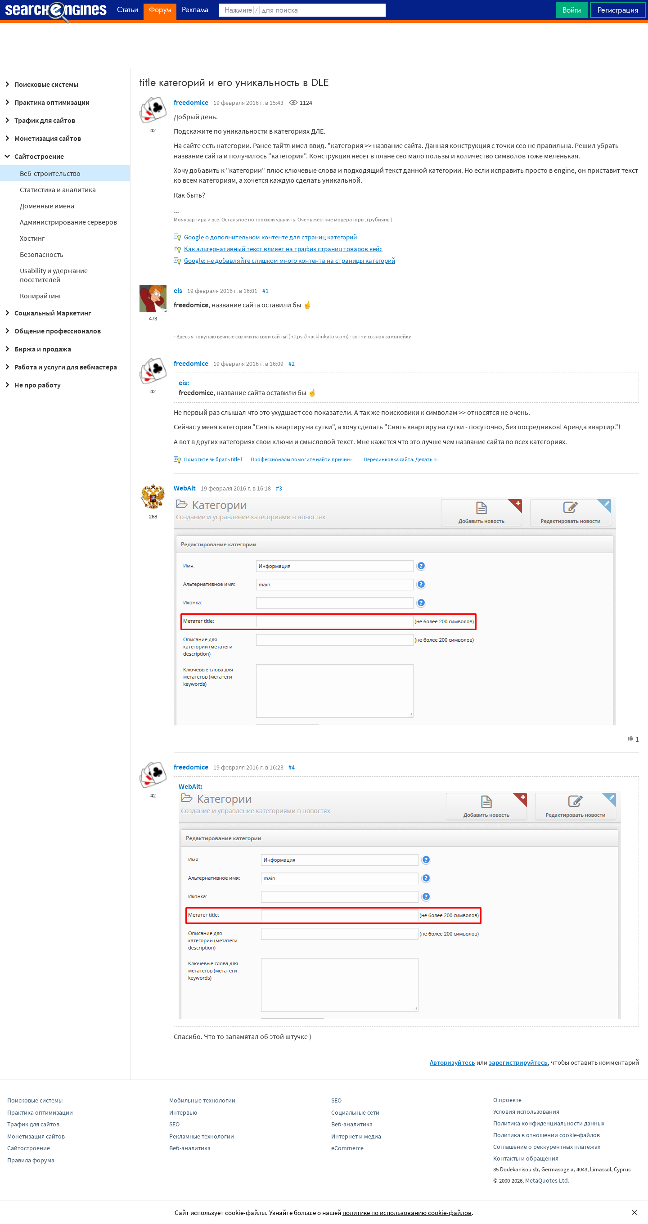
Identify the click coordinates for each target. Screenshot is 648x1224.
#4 (291, 767)
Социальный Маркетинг (46, 312)
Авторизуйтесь (452, 1062)
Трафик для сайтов (38, 120)
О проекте (507, 1100)
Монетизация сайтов (41, 138)
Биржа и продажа (36, 348)
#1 (265, 291)
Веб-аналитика (190, 1148)
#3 (279, 488)
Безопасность (41, 254)
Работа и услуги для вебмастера (59, 366)
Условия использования (526, 1111)
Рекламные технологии (201, 1136)
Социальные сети (355, 1112)
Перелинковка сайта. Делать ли (401, 459)
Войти (571, 9)
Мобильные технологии (202, 1100)
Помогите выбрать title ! (213, 459)
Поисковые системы (40, 84)
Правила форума (30, 1160)
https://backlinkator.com (318, 336)
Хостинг (32, 238)
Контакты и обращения (525, 1158)
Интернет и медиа (356, 1136)
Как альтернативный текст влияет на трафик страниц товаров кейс (283, 248)
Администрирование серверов (68, 221)
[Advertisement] (324, 45)
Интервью (183, 1112)
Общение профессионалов (51, 330)
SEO (174, 1124)
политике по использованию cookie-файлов (407, 1212)
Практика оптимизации (46, 102)
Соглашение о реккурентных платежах (546, 1147)
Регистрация (618, 9)
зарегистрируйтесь (518, 1062)
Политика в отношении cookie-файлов (546, 1135)
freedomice (191, 102)
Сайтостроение (33, 156)
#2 (291, 364)
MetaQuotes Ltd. (547, 1180)
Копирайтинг (41, 295)
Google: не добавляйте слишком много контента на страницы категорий (289, 260)
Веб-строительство (50, 173)
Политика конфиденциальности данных (548, 1123)
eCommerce (347, 1148)
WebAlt (185, 487)
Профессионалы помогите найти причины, (303, 459)
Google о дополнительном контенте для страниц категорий (270, 237)
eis (178, 290)
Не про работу (31, 384)
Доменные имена (47, 205)
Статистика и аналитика (58, 189)
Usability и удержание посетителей (54, 275)
